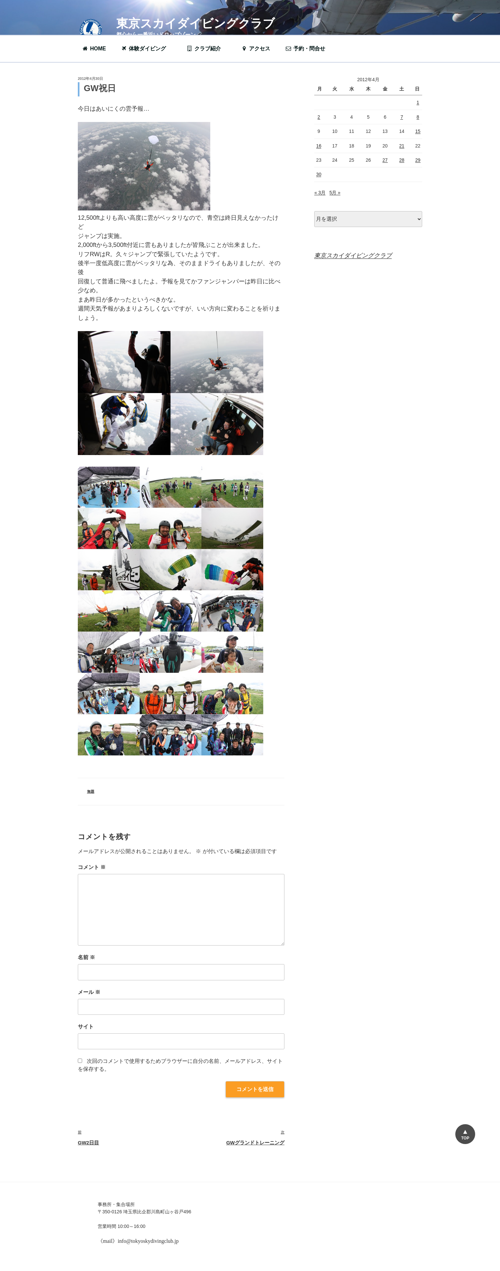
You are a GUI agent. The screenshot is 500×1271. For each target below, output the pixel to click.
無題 (90, 791)
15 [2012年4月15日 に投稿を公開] (418, 131)
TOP (465, 1138)
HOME (94, 48)
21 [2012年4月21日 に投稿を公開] (402, 145)
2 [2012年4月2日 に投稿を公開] (319, 117)
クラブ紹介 (207, 48)
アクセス (255, 48)
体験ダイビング (147, 48)
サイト (86, 1026)
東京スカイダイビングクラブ (195, 23)
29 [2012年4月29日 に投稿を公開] (418, 160)
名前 (86, 957)
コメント (92, 867)
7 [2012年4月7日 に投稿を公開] (401, 117)
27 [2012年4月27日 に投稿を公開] (385, 160)
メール (89, 992)
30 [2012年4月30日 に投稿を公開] (319, 174)
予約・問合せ (308, 48)
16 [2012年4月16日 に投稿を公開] (319, 145)
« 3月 (319, 192)
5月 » (334, 192)
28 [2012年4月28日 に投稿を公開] (402, 160)
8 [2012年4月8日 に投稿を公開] (418, 117)
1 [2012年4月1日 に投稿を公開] (418, 102)
